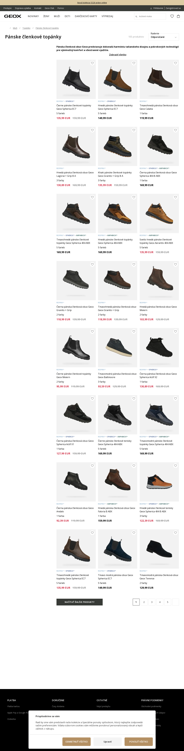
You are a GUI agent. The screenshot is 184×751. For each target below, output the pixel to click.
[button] (175, 602)
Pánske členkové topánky (47, 28)
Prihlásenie (156, 8)
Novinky (33, 16)
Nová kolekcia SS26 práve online (92, 2)
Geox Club (49, 8)
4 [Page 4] (159, 602)
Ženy (47, 17)
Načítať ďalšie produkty (79, 602)
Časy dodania (58, 706)
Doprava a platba (23, 8)
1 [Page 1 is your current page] (136, 602)
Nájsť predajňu (103, 706)
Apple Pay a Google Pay (18, 712)
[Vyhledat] (150, 16)
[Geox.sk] (12, 16)
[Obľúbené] (172, 16)
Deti (69, 17)
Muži (58, 17)
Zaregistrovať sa (173, 8)
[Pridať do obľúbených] (92, 63)
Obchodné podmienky (151, 706)
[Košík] (178, 16)
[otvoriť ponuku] (51, 17)
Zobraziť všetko (117, 54)
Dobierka (11, 719)
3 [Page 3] (152, 602)
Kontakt (37, 8)
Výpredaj (108, 17)
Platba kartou (13, 706)
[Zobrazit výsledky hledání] (136, 17)
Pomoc (60, 8)
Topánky (26, 28)
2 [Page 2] (144, 602)
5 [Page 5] (167, 602)
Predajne (7, 8)
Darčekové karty (86, 16)
